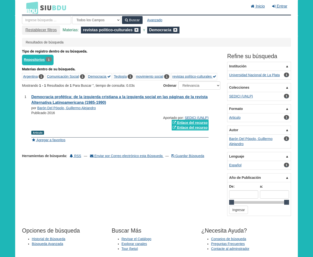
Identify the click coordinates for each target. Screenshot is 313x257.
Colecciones (239, 87)
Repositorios (34, 60)
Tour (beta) (130, 249)
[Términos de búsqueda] (46, 20)
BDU (30, 7)
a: (261, 186)
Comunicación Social (63, 76)
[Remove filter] (136, 30)
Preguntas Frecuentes (228, 244)
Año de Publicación (245, 178)
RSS (75, 156)
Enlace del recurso (190, 123)
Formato (236, 109)
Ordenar (170, 85)
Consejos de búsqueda (228, 239)
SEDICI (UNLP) (197, 118)
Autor (233, 130)
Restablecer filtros (41, 30)
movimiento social (149, 76)
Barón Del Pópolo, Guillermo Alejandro (66, 108)
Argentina (30, 76)
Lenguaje (236, 156)
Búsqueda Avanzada (47, 244)
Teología (120, 76)
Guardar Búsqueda (187, 156)
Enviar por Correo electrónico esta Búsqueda (127, 156)
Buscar (132, 20)
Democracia (99, 76)
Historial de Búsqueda (48, 239)
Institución (237, 66)
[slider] (231, 202)
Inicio (258, 6)
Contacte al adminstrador (230, 249)
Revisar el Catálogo (136, 239)
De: (232, 186)
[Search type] (96, 20)
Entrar (279, 6)
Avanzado (154, 20)
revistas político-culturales (194, 76)
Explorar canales (134, 244)
